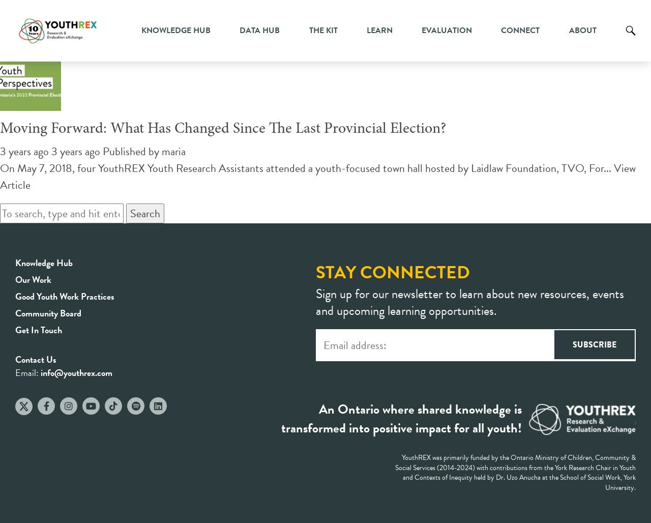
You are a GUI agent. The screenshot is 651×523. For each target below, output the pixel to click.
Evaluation (447, 30)
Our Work (33, 279)
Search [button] (145, 213)
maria (174, 151)
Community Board (48, 313)
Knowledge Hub (176, 30)
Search (631, 38)
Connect (520, 30)
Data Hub (260, 30)
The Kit (323, 30)
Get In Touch (38, 330)
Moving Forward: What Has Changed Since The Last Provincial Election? (223, 129)
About (583, 30)
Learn (380, 30)
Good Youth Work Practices (64, 296)
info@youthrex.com (76, 373)
